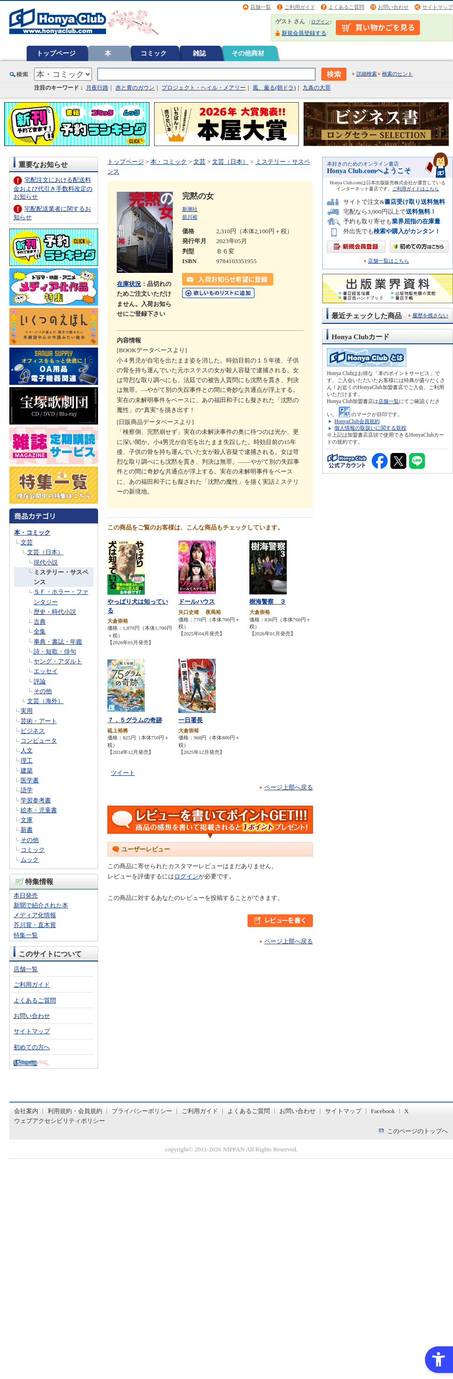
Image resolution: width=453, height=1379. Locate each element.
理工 (27, 760)
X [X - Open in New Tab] (406, 1110)
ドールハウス (196, 601)
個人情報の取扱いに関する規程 (370, 428)
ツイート (123, 772)
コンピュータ (39, 740)
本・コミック (32, 532)
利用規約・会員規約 (75, 1110)
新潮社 (190, 209)
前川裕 (190, 217)
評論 (40, 681)
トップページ (56, 53)
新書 (27, 829)
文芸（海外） (45, 700)
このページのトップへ (417, 1131)
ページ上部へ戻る (288, 787)
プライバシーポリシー (142, 1110)
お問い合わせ (393, 7)
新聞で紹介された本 (41, 905)
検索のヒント (397, 74)
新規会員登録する (304, 33)
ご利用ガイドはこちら (415, 188)
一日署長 (190, 720)
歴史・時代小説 (55, 611)
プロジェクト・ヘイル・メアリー (204, 87)
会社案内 (26, 1110)
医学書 (30, 780)
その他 (43, 691)
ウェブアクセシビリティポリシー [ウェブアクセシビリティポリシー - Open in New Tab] (59, 1120)
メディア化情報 (35, 915)
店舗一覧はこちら (388, 261)
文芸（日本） (45, 552)
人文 (27, 750)
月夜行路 (97, 87)
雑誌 (199, 53)
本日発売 (26, 895)
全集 (40, 631)
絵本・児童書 (39, 810)
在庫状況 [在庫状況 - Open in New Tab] (129, 283)
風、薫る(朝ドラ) (274, 87)
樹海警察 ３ (267, 601)
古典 (40, 621)
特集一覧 (26, 935)
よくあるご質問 (346, 7)
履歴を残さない (430, 315)
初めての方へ (32, 1047)
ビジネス (33, 730)
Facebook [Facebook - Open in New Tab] (383, 1110)
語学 (27, 790)
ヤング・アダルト (58, 661)
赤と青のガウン (135, 87)
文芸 (27, 542)
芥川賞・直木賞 (35, 924)
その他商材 (248, 53)
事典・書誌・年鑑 (58, 641)
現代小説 (46, 562)
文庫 (27, 819)
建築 (27, 770)
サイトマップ (437, 7)
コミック (154, 53)
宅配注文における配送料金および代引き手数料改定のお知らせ (53, 188)
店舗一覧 (260, 7)
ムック (30, 859)
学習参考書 (36, 800)
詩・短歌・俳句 (55, 651)
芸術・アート (39, 720)
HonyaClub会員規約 (357, 421)
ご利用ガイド (299, 7)
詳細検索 (366, 74)
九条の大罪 (317, 87)
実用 (27, 710)
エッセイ (46, 671)
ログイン (320, 21)
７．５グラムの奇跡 (134, 720)
